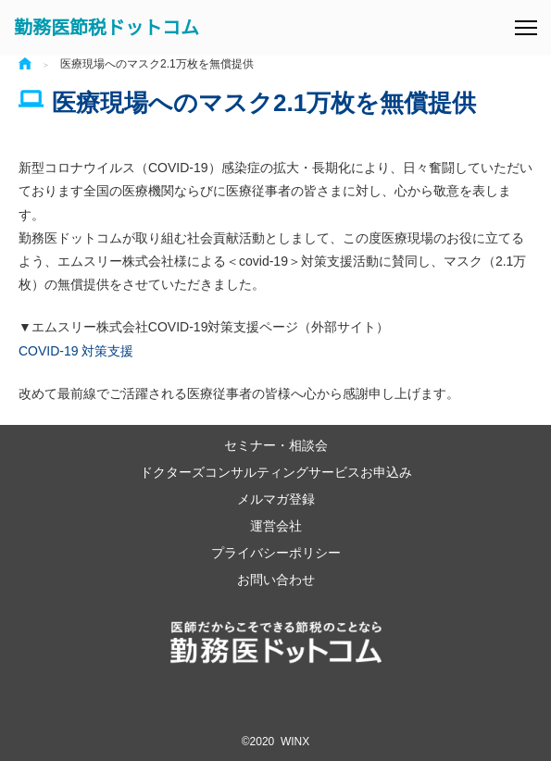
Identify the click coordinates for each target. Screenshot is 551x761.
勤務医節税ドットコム (106, 28)
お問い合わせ (276, 579)
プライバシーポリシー (276, 552)
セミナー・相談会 (276, 445)
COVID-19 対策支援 (76, 350)
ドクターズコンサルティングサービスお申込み (276, 472)
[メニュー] (526, 27)
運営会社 (276, 525)
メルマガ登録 (276, 498)
